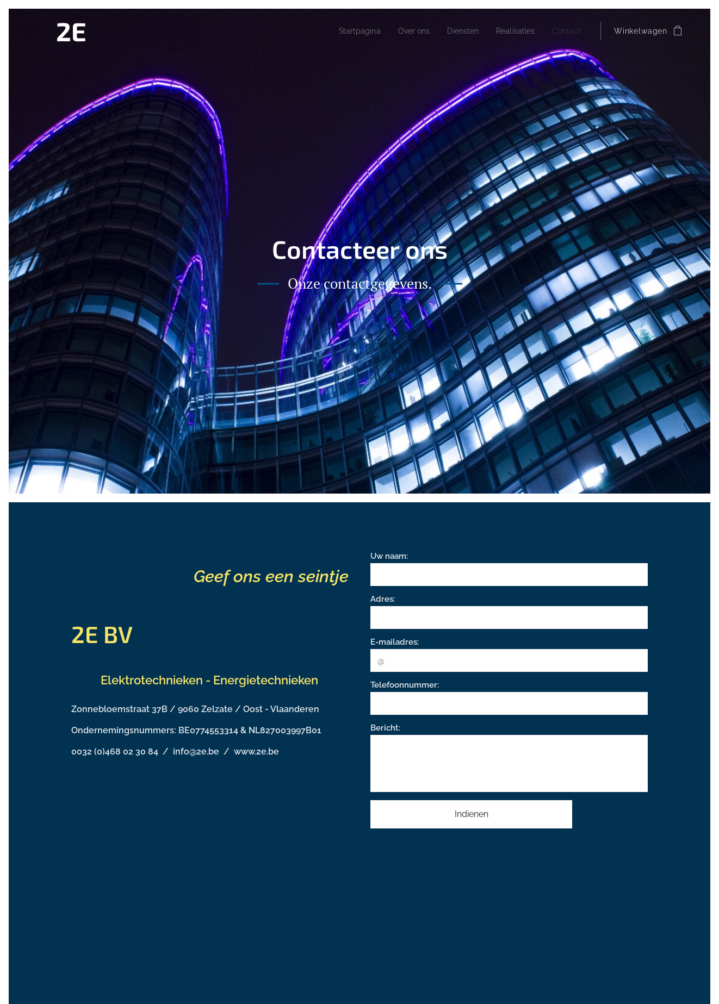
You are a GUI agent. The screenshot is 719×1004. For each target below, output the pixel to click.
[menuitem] (346, 31)
